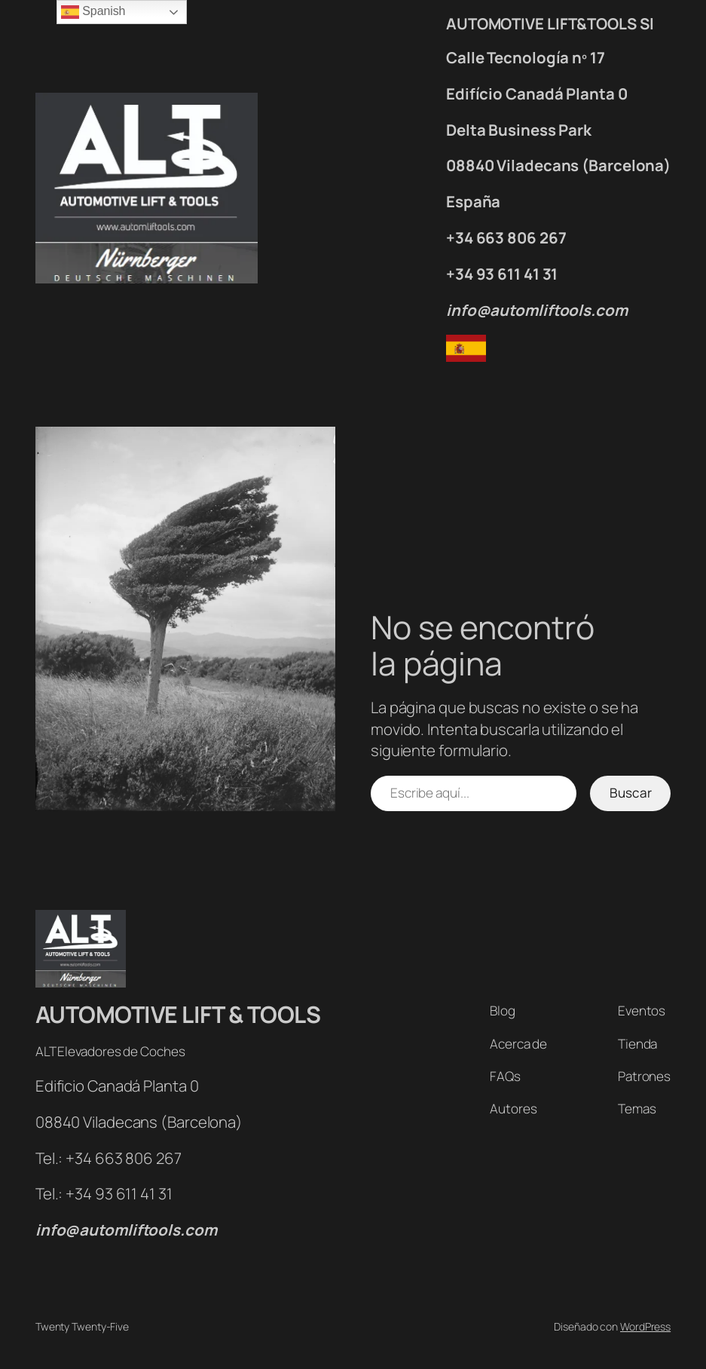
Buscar (631, 792)
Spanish (93, 12)
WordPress (645, 1326)
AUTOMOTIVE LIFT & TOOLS (178, 1014)
